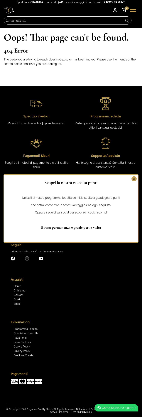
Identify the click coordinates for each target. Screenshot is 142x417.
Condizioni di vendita (26, 333)
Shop (17, 303)
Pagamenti (20, 337)
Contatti (18, 294)
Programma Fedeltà (26, 328)
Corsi (17, 299)
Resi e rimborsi (22, 342)
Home (17, 286)
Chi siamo (19, 290)
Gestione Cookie (23, 355)
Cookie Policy (22, 346)
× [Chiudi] (134, 179)
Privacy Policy (22, 351)
